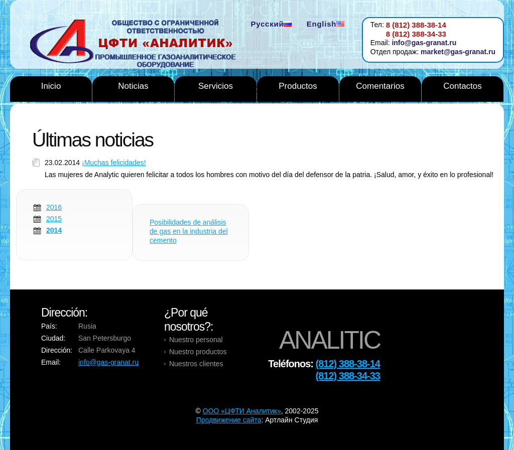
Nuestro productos (197, 352)
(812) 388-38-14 (348, 363)
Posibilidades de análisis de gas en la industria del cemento (189, 231)
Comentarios (380, 86)
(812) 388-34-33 (348, 375)
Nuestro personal (196, 340)
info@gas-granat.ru (424, 43)
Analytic (136, 44)
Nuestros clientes (196, 364)
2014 (54, 230)
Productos (298, 86)
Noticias (133, 86)
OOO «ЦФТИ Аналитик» (242, 411)
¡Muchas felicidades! (114, 163)
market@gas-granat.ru (458, 52)
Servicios (215, 86)
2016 (54, 207)
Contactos (462, 86)
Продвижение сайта (229, 420)
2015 (54, 219)
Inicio (51, 86)
